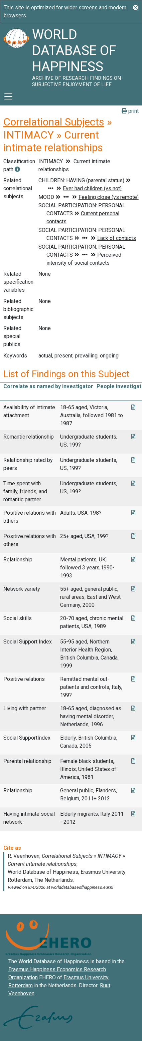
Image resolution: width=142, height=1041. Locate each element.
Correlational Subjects (53, 121)
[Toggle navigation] (8, 96)
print (130, 111)
